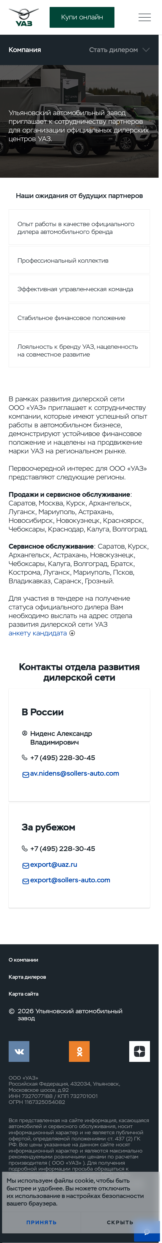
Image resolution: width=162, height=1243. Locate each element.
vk (19, 1051)
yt (139, 1051)
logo (24, 17)
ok (79, 1051)
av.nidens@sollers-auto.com (74, 773)
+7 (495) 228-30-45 (62, 758)
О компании (23, 960)
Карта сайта (23, 994)
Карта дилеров (27, 977)
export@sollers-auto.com (70, 880)
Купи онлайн (82, 17)
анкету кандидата (38, 633)
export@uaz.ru (53, 864)
